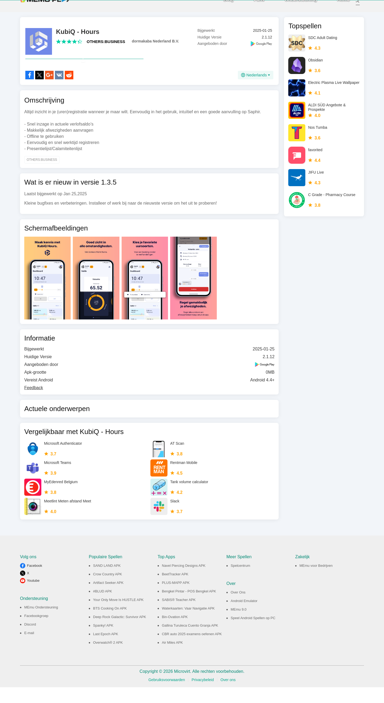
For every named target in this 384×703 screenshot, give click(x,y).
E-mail (29, 649)
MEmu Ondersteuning (41, 623)
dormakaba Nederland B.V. (155, 45)
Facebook (34, 581)
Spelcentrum (240, 581)
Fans (253, 7)
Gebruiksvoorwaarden (166, 695)
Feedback (33, 403)
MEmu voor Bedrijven (316, 581)
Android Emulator (244, 617)
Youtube (33, 596)
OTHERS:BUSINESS (106, 45)
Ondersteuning (295, 7)
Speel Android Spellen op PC (253, 634)
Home (337, 7)
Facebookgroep (36, 632)
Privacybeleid (202, 695)
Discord (30, 640)
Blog (223, 7)
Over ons (228, 695)
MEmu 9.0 (238, 625)
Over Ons (238, 608)
